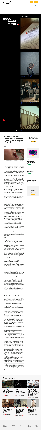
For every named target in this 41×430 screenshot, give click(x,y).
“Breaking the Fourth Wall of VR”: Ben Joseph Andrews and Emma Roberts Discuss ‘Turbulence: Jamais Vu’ (21, 390)
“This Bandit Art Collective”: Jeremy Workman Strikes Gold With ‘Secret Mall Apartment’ (7, 409)
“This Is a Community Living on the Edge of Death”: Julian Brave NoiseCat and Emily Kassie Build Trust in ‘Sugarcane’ (20, 410)
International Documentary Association (7, 3)
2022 (20, 424)
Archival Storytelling (8, 414)
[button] (4, 117)
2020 (20, 425)
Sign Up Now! (33, 138)
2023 (28, 424)
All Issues (8, 128)
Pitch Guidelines (36, 426)
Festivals (33, 414)
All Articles (4, 128)
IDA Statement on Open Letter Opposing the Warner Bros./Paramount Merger (31, 159)
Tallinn (36, 414)
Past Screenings (13, 425)
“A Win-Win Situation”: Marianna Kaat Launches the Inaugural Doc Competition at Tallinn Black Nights (33, 409)
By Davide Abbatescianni (31, 412)
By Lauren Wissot (30, 395)
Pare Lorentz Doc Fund (5, 424)
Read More (29, 161)
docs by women (36, 397)
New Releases (20, 415)
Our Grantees (4, 425)
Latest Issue (12, 128)
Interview (4, 395)
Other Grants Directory (5, 426)
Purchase (15, 127)
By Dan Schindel (5, 412)
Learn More (33, 191)
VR (19, 395)
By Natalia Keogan (18, 413)
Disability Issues (23, 395)
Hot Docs (7, 395)
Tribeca (33, 397)
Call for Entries (29, 426)
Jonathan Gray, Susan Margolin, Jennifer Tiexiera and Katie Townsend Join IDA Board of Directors (33, 178)
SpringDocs (13, 424)
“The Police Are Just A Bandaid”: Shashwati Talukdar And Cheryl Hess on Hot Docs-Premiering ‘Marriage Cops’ (8, 390)
